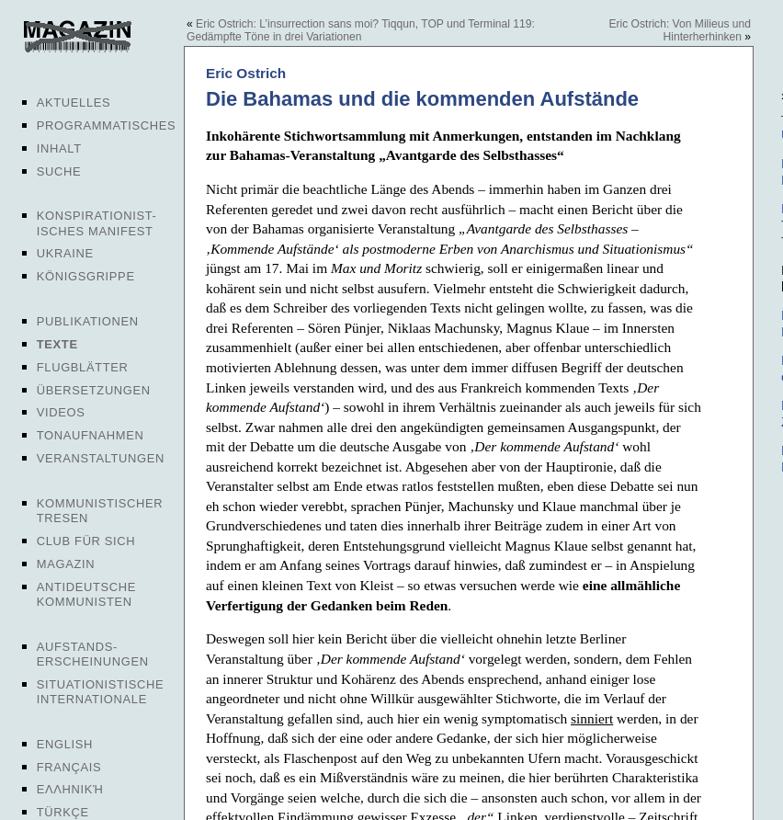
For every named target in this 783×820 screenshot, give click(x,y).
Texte (57, 344)
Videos (61, 412)
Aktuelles (74, 102)
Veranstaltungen (101, 458)
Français (69, 767)
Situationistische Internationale (101, 692)
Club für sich (86, 541)
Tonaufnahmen (90, 435)
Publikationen (88, 321)
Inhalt (59, 148)
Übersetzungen (94, 390)
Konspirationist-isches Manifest (97, 223)
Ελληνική (70, 789)
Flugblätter (83, 367)
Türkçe (63, 812)
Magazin (66, 564)
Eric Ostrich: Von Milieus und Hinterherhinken (679, 30)
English (65, 744)
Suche (59, 171)
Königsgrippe (86, 276)
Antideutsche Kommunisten (86, 594)
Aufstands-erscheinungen (93, 654)
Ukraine (65, 253)
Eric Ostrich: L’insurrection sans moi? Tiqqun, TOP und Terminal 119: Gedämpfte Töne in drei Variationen (361, 30)
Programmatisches (106, 125)
